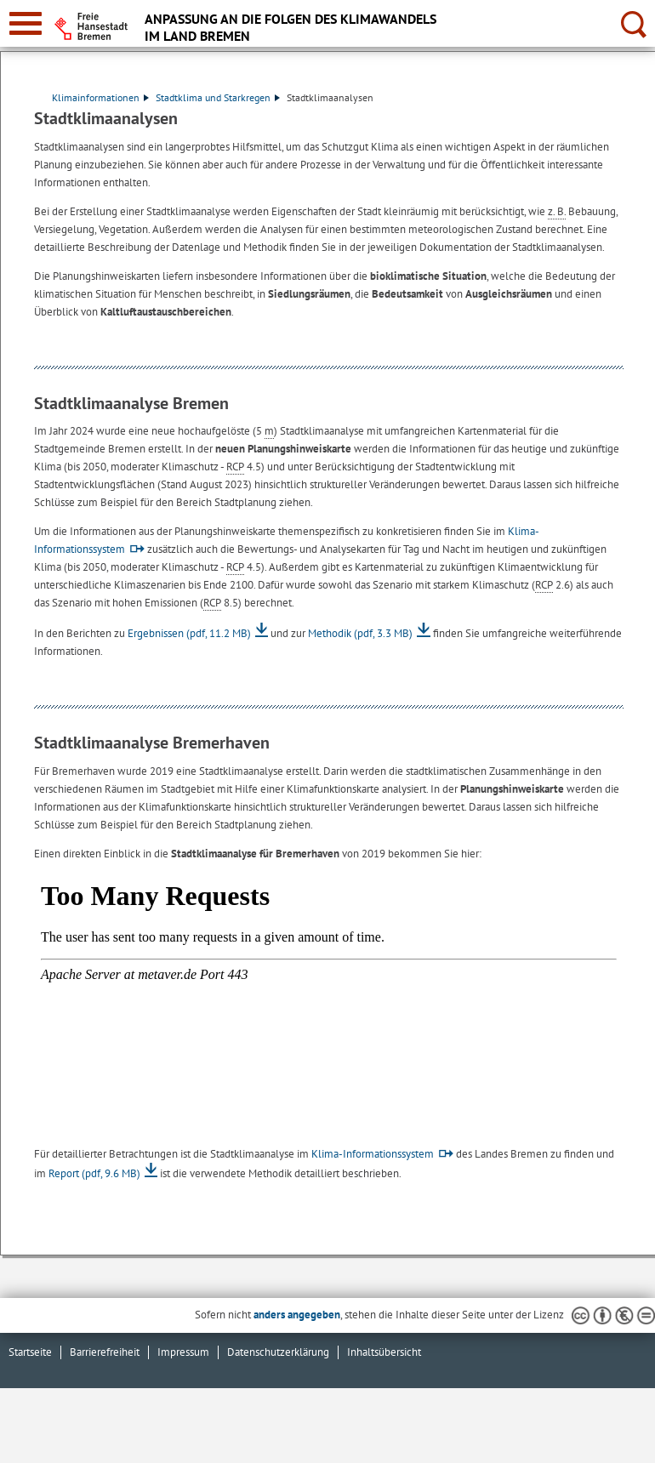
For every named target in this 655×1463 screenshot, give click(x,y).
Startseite (30, 1352)
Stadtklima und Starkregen (218, 97)
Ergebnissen (189, 633)
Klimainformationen (100, 97)
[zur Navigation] (25, 23)
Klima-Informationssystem (372, 1154)
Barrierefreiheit (105, 1352)
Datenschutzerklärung (278, 1352)
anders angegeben (296, 1314)
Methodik (360, 633)
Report (94, 1173)
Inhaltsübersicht (384, 1352)
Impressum (183, 1352)
